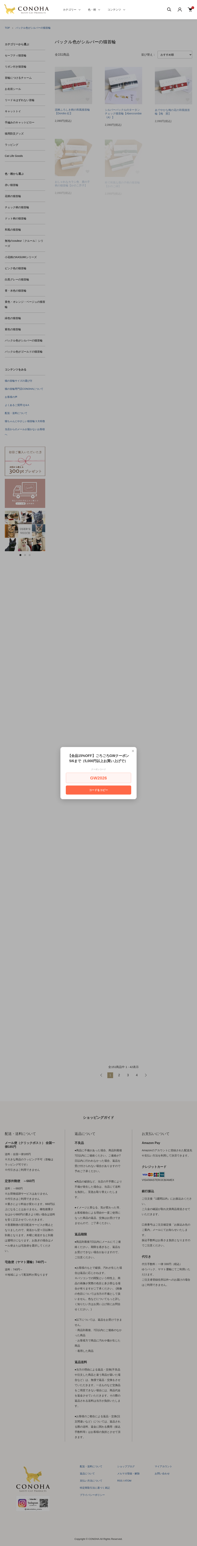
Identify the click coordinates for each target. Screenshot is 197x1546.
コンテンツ (114, 9)
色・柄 (92, 9)
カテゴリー (69, 9)
